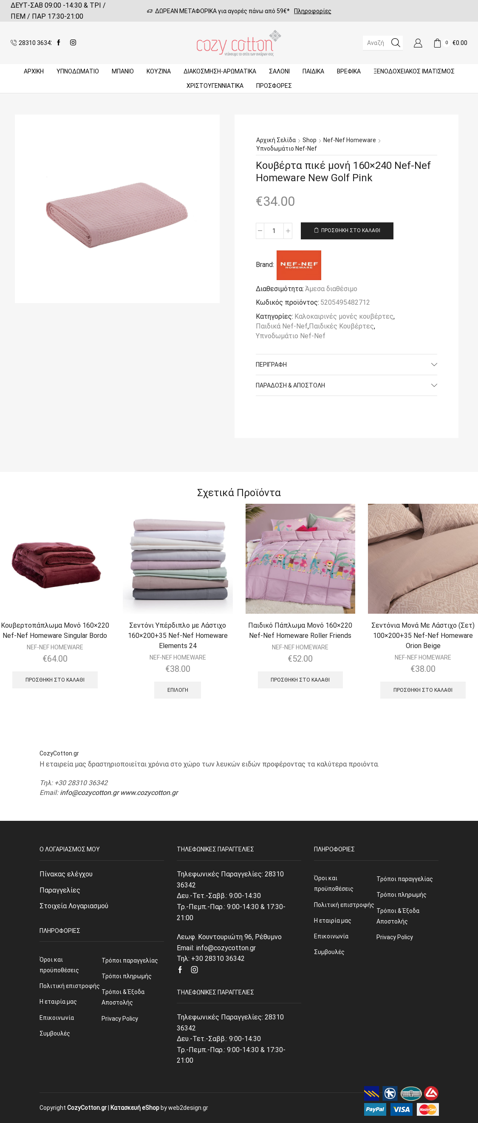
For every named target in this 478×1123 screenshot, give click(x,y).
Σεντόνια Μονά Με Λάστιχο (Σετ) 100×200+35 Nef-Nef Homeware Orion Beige (423, 635)
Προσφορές (274, 85)
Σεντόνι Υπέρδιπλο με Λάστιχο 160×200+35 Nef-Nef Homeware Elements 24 (178, 635)
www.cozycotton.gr (149, 793)
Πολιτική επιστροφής (70, 986)
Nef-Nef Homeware (349, 140)
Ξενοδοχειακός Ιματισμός (414, 71)
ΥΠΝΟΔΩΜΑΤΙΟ (78, 71)
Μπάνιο (123, 71)
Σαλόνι (279, 71)
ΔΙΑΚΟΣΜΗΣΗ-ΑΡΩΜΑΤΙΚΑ (220, 71)
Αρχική (34, 71)
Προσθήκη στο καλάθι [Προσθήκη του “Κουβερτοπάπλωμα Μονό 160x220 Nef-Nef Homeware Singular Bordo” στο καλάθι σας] (55, 680)
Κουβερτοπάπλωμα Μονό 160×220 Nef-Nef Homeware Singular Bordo (55, 630)
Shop (310, 140)
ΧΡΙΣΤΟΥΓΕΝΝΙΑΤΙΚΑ (215, 85)
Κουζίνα (159, 71)
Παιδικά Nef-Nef (282, 326)
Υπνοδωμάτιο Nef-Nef (286, 148)
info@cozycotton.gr (89, 793)
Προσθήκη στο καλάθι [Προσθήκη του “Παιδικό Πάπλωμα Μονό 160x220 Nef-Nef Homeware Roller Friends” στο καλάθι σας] (300, 680)
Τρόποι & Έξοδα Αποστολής (123, 997)
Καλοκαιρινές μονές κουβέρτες (343, 316)
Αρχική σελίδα (276, 140)
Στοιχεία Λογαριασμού (74, 906)
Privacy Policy (120, 1018)
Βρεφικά (349, 71)
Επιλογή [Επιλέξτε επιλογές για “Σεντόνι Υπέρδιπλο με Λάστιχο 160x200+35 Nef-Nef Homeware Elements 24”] (177, 690)
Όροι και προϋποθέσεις (59, 965)
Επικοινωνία (57, 1017)
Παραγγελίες (60, 890)
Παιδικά (313, 71)
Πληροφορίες (312, 11)
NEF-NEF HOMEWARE (55, 647)
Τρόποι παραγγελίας (130, 960)
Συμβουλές (55, 1033)
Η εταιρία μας (58, 1001)
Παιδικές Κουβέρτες (341, 326)
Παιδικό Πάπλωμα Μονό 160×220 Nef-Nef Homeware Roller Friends (300, 630)
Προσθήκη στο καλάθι (350, 230)
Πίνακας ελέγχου (66, 874)
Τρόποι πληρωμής (127, 976)
